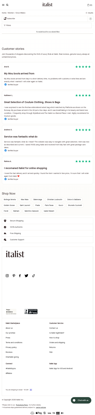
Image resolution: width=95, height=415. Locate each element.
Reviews (9, 352)
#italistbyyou (11, 368)
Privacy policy (11, 347)
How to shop (54, 338)
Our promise (10, 333)
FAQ (50, 352)
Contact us (53, 328)
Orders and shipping (57, 342)
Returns (52, 347)
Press (8, 338)
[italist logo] (47, 5)
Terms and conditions (14, 342)
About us (9, 328)
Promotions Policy (22, 405)
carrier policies (41, 407)
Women (11, 13)
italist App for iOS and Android (60, 368)
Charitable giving (12, 357)
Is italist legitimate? (56, 333)
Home (4, 13)
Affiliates (9, 373)
